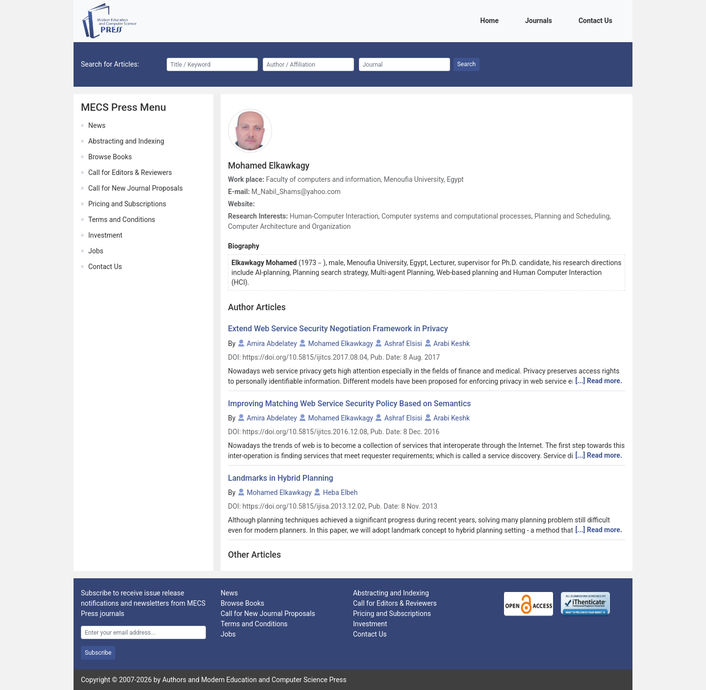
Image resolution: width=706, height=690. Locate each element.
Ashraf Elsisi (403, 343)
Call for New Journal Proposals (135, 188)
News (96, 125)
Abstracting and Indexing (126, 141)
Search (466, 64)
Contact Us (597, 20)
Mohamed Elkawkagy (340, 343)
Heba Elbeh (340, 492)
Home (491, 20)
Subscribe (98, 652)
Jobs (95, 251)
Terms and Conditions (121, 219)
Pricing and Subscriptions (127, 204)
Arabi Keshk (451, 343)
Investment (105, 235)
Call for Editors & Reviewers (130, 172)
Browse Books (110, 157)
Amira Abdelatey (272, 343)
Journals (540, 20)
